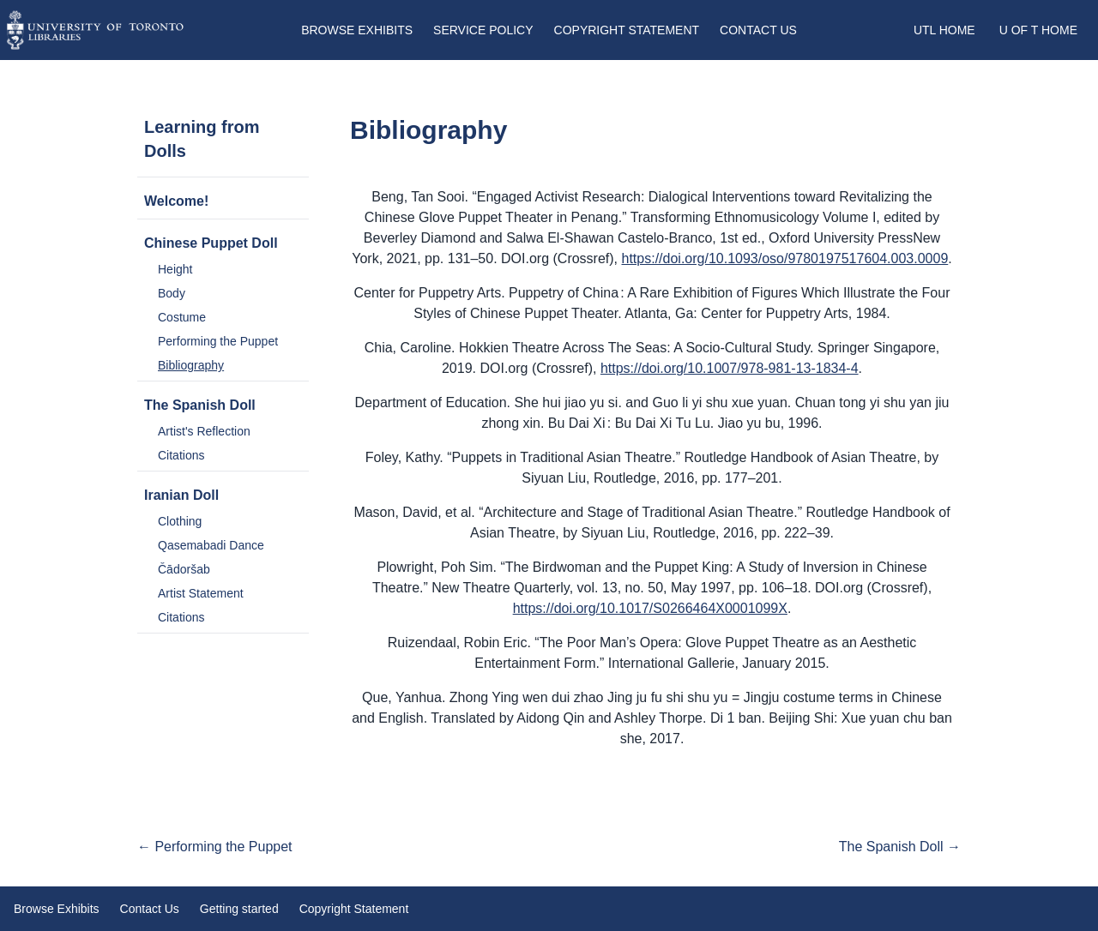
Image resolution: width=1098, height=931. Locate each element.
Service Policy (483, 30)
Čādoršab (184, 569)
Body (171, 293)
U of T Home (1038, 30)
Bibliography (191, 365)
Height (175, 269)
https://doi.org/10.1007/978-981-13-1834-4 (729, 368)
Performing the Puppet (218, 341)
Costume (182, 317)
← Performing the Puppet (215, 846)
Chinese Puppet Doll (211, 243)
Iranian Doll (181, 495)
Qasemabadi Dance (211, 545)
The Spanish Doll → (900, 846)
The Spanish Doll (200, 405)
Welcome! (176, 201)
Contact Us (758, 30)
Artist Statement (201, 593)
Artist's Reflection (204, 431)
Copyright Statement (627, 30)
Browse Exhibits (357, 30)
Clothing (180, 521)
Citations (181, 455)
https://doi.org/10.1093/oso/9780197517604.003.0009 (785, 258)
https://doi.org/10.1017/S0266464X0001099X (650, 608)
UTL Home (944, 30)
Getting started (239, 909)
